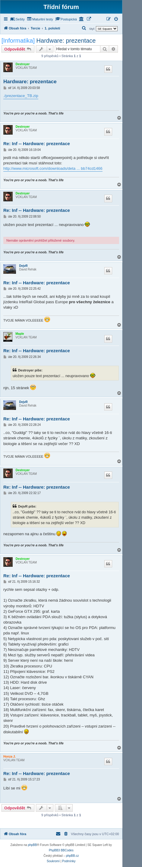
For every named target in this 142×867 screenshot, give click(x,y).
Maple (19, 333)
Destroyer (23, 64)
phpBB (32, 845)
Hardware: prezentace (66, 40)
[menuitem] (17, 19)
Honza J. (9, 756)
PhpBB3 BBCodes (61, 850)
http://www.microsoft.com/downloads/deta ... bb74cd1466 (53, 168)
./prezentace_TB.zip (20, 95)
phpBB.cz (72, 855)
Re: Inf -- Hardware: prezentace (36, 143)
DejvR (23, 265)
